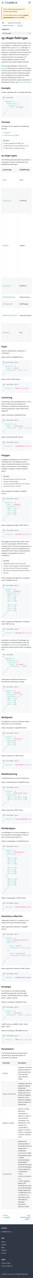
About (3, 1242)
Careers (4, 1245)
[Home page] (3, 23)
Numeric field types (24, 82)
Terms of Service (6, 1266)
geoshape (4, 68)
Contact (4, 1250)
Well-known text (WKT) (11, 135)
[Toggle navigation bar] (2, 2)
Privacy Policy (5, 1263)
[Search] (30, 2)
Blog (2, 1247)
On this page (7, 33)
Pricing (3, 1253)
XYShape (18, 48)
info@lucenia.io (6, 1232)
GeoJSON (7, 133)
